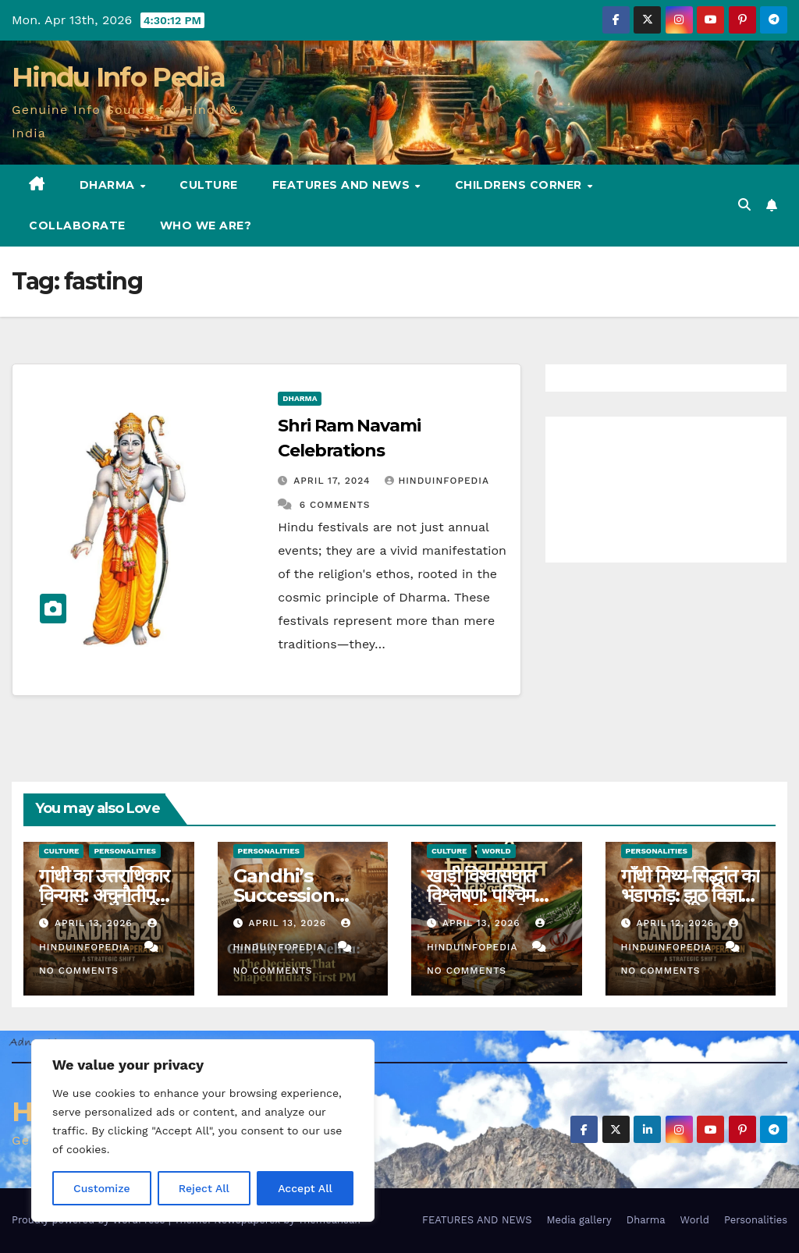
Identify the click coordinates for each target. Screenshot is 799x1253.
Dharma (109, 185)
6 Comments (335, 504)
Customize (101, 1188)
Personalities (125, 851)
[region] (203, 1130)
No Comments (79, 970)
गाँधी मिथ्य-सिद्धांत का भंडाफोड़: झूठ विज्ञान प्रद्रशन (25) (690, 895)
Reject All (204, 1188)
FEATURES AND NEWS (343, 185)
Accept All (305, 1188)
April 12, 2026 (677, 923)
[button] (744, 204)
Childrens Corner (520, 185)
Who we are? (206, 225)
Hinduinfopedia (436, 480)
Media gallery (578, 1220)
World (495, 851)
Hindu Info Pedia (118, 77)
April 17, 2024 (333, 480)
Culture (208, 185)
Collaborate (77, 225)
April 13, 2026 (96, 923)
